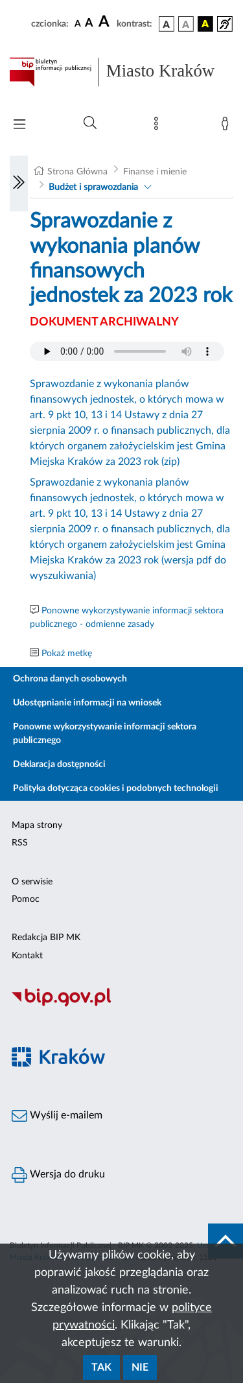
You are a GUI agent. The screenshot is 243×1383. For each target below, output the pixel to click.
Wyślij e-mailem (57, 1116)
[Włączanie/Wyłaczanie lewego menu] (19, 183)
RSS (20, 842)
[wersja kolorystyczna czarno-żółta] (205, 24)
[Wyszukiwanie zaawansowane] (90, 123)
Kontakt (27, 955)
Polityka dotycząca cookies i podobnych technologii (115, 788)
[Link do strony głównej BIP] (121, 71)
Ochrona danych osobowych (70, 678)
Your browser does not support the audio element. (127, 351)
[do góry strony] (225, 1241)
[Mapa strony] (159, 126)
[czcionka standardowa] (78, 23)
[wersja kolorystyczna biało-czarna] (186, 24)
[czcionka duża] (105, 22)
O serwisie (32, 881)
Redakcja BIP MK (46, 937)
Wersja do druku (58, 1175)
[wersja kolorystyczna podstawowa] (166, 24)
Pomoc (26, 899)
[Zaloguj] (227, 126)
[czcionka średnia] (89, 23)
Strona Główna (77, 171)
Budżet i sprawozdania (93, 187)
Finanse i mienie (155, 171)
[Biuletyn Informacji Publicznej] (121, 1005)
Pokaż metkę (66, 653)
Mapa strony (37, 825)
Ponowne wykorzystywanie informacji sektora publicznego (104, 733)
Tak (101, 1367)
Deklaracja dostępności (59, 764)
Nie (140, 1367)
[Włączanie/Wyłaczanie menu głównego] (19, 125)
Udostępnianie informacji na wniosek (87, 702)
